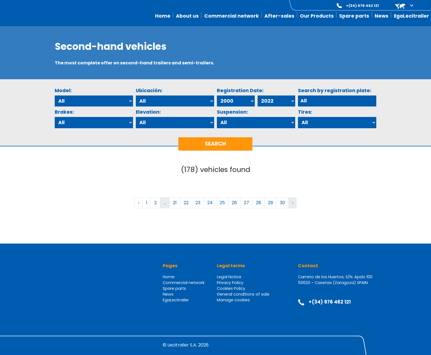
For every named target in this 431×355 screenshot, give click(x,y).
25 (222, 203)
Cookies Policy (231, 288)
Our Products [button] (317, 16)
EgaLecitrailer (411, 16)
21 (175, 203)
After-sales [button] (279, 16)
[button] (400, 5)
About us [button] (187, 16)
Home (162, 16)
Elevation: (148, 112)
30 (282, 203)
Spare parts (354, 16)
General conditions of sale (243, 294)
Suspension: (232, 112)
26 (234, 203)
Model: (63, 90)
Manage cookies (233, 300)
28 (258, 203)
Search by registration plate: (334, 90)
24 (210, 203)
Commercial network (231, 16)
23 (197, 203)
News (381, 16)
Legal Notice (229, 277)
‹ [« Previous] (138, 203)
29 (270, 203)
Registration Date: (240, 90)
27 (246, 203)
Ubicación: (149, 90)
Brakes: (64, 112)
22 (186, 203)
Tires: (305, 112)
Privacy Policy (230, 282)
